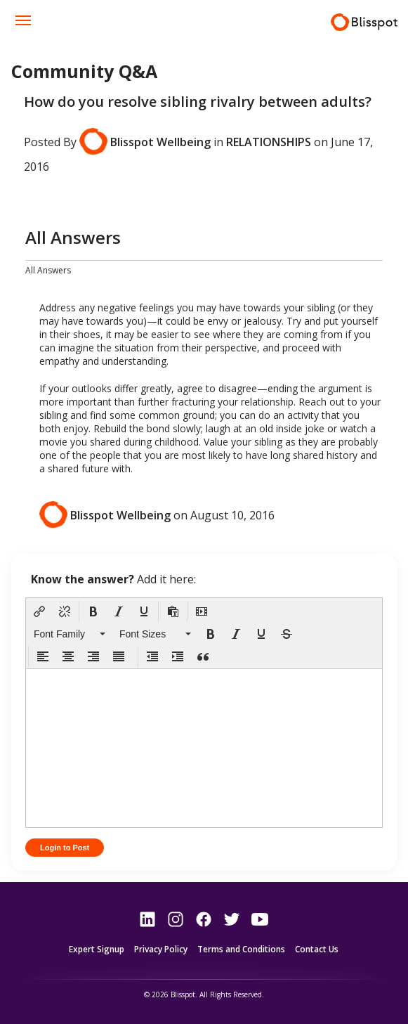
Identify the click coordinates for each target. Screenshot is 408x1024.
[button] (39, 611)
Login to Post (64, 847)
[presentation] (39, 611)
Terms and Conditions (241, 949)
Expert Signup (96, 949)
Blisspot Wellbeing (160, 141)
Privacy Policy (160, 949)
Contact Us (316, 949)
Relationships (268, 141)
